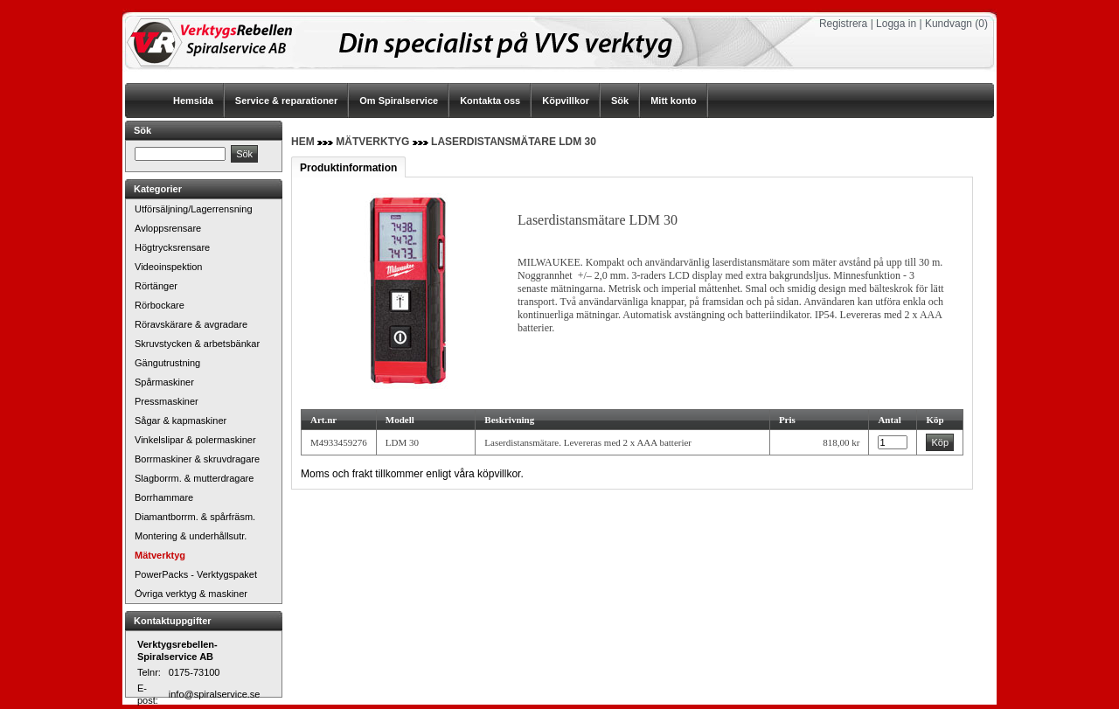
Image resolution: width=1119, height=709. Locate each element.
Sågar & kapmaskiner (180, 420)
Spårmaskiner (164, 382)
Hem (303, 142)
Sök (620, 100)
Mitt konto (673, 100)
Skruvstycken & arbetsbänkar (197, 343)
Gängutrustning (167, 363)
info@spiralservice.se (215, 694)
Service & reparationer (286, 100)
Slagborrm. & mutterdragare (194, 478)
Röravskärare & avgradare (191, 324)
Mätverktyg (160, 555)
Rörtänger (156, 286)
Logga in (896, 23)
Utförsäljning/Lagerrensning (194, 209)
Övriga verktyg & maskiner (191, 593)
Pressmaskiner (166, 401)
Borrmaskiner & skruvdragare (197, 459)
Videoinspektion (168, 266)
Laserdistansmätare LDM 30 (513, 142)
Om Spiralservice (398, 100)
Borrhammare (164, 497)
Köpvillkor (565, 100)
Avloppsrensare (168, 228)
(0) (981, 23)
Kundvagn (948, 23)
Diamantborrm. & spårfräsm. (195, 516)
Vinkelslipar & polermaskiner (195, 439)
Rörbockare (159, 305)
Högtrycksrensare (172, 247)
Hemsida (193, 100)
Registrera (843, 23)
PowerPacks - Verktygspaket (196, 574)
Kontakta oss (490, 100)
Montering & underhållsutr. (191, 536)
